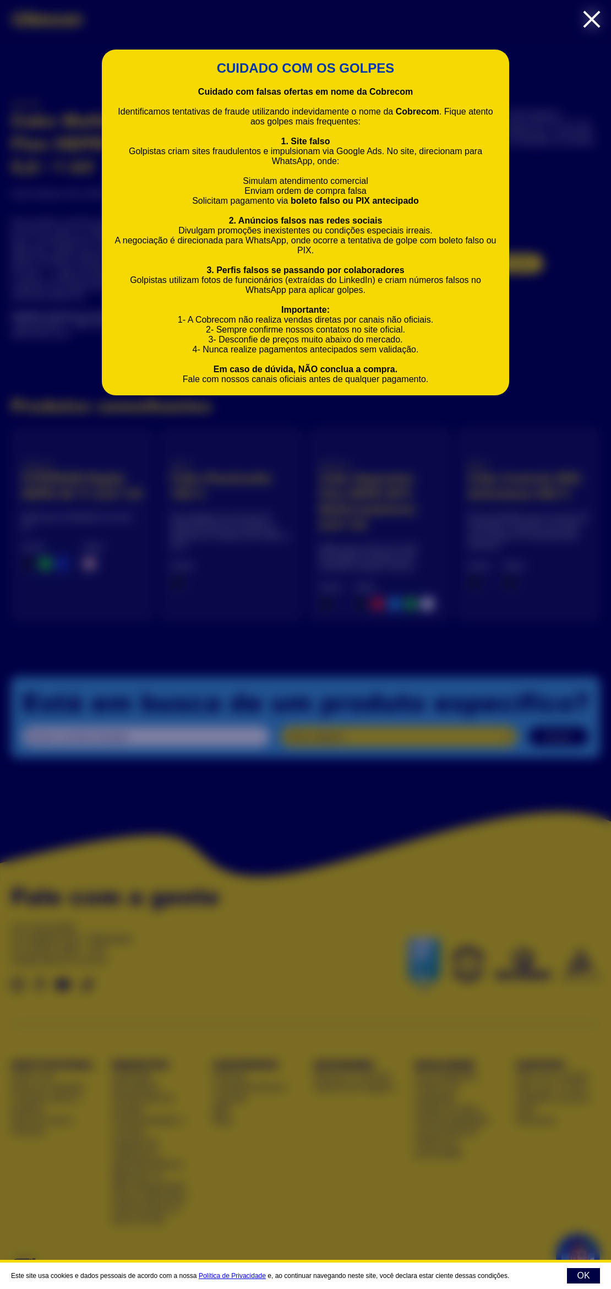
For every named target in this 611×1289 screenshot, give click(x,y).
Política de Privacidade (232, 1276)
